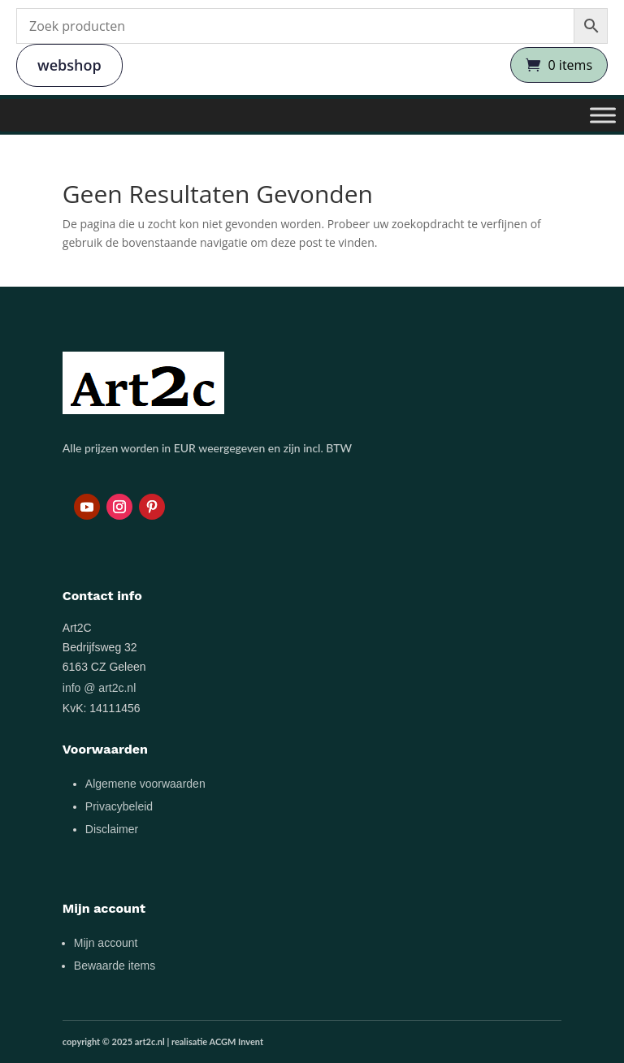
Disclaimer (111, 829)
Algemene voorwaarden (145, 783)
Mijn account (106, 942)
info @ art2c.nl (99, 687)
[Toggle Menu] (603, 115)
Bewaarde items (114, 965)
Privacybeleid (119, 806)
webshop (69, 65)
